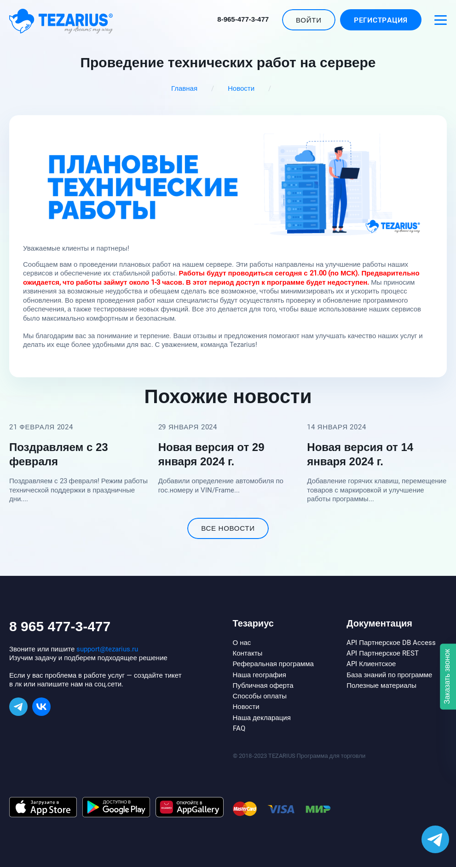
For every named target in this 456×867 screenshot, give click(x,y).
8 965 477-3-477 (59, 626)
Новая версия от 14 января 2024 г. (360, 454)
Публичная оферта (263, 685)
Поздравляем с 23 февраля (58, 454)
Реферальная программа (273, 664)
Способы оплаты (260, 696)
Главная (184, 88)
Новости (241, 88)
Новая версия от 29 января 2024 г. (211, 454)
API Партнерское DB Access (391, 643)
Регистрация (381, 20)
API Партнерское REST (382, 653)
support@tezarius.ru (107, 649)
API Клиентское (371, 664)
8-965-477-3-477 (243, 19)
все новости (228, 528)
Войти (309, 20)
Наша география (259, 675)
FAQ (239, 728)
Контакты (248, 653)
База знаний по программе (389, 675)
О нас (242, 643)
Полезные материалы (381, 685)
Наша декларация (262, 718)
